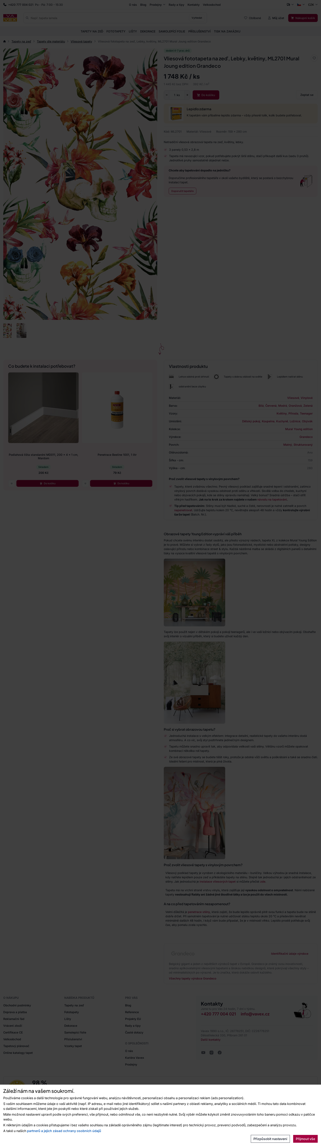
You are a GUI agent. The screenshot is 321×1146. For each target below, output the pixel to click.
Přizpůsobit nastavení (270, 1139)
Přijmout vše (305, 1139)
